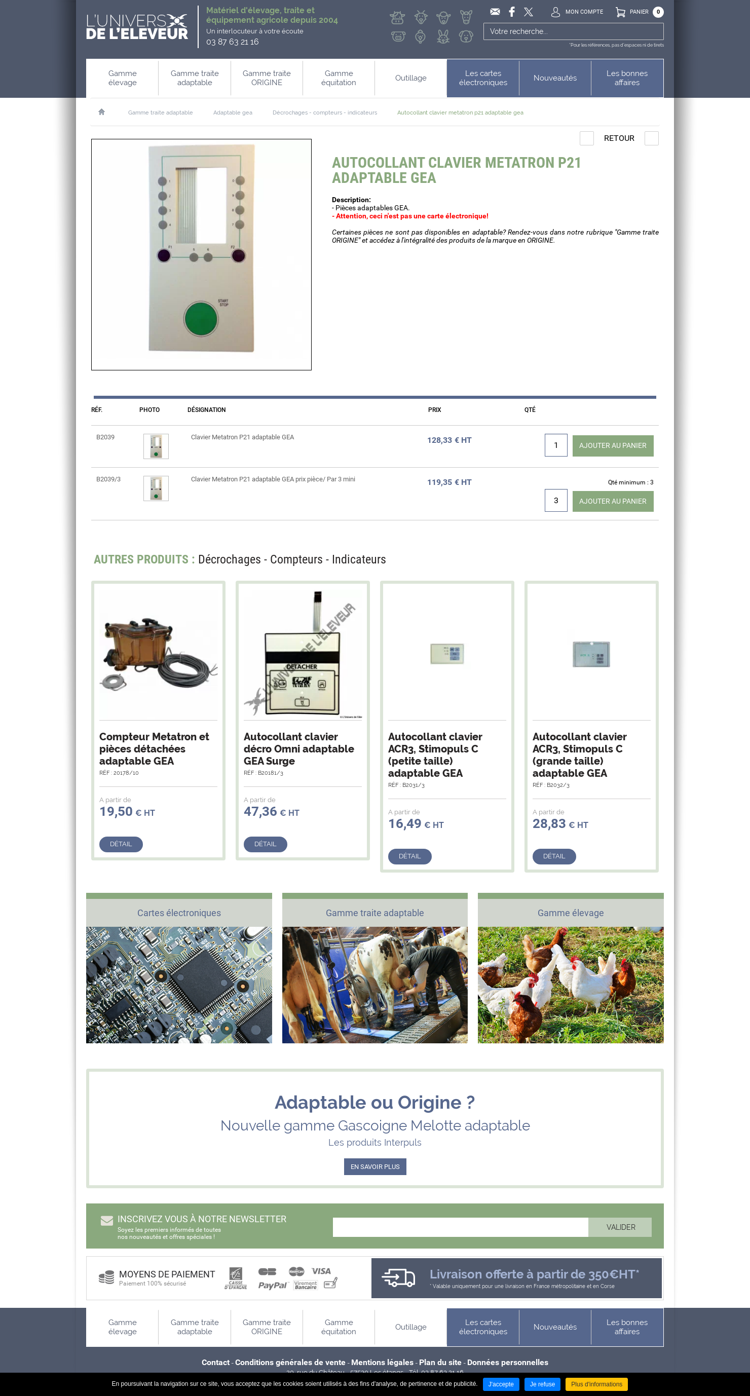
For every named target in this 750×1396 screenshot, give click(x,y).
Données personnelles (507, 1363)
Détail (121, 844)
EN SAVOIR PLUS (375, 1167)
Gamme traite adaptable (160, 112)
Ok (655, 31)
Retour (619, 138)
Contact (216, 1363)
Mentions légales (382, 1363)
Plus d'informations (596, 1384)
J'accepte (501, 1384)
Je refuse (542, 1384)
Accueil (107, 112)
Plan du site (440, 1363)
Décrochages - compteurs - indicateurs (325, 112)
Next (645, 563)
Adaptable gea (232, 112)
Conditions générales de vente (290, 1363)
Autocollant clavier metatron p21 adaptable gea (460, 112)
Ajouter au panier (607, 445)
